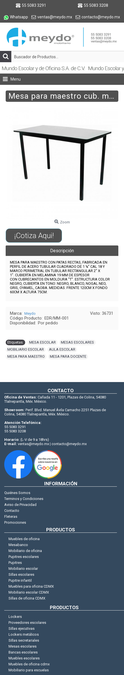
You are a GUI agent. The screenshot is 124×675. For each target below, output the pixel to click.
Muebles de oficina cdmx (29, 664)
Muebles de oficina (24, 539)
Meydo (30, 313)
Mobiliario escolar (23, 568)
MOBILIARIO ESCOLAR (25, 349)
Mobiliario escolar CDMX (28, 592)
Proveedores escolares (27, 622)
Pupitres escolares (23, 557)
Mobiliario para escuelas (28, 670)
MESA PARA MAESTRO (26, 356)
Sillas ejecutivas (21, 628)
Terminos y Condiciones (23, 499)
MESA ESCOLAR (42, 342)
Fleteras (10, 516)
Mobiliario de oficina (25, 551)
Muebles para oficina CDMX (31, 586)
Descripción (62, 250)
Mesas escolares (22, 646)
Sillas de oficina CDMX (26, 598)
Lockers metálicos (23, 634)
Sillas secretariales (23, 640)
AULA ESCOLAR (62, 349)
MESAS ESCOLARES (77, 342)
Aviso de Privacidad (20, 505)
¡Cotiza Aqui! (34, 235)
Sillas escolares (21, 574)
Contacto (11, 510)
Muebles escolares (24, 658)
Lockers (15, 616)
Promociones (15, 522)
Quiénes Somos (17, 493)
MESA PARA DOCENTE (68, 356)
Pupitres (15, 562)
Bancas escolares (23, 652)
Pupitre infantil (20, 580)
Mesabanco (18, 545)
